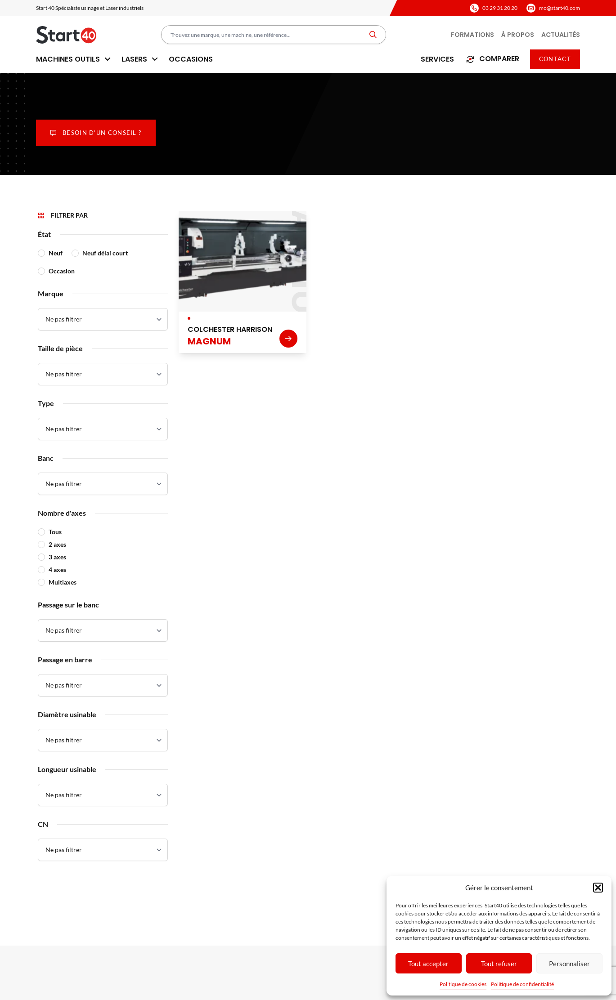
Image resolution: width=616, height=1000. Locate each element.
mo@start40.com (559, 7)
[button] (598, 887)
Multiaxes (62, 582)
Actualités (560, 34)
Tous (55, 532)
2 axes (57, 544)
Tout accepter (428, 964)
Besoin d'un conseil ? (95, 132)
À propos (517, 34)
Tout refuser (499, 964)
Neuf (56, 253)
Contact (555, 58)
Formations (472, 34)
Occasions (191, 59)
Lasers (139, 59)
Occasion (62, 271)
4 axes (57, 569)
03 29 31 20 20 (499, 7)
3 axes (57, 557)
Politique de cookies (463, 984)
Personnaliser (569, 964)
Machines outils (73, 59)
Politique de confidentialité (522, 984)
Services (437, 59)
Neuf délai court (105, 253)
